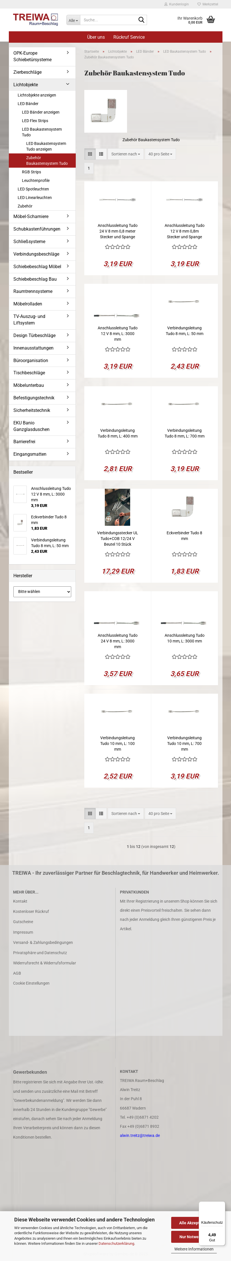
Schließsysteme (29, 241)
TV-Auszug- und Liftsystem (29, 320)
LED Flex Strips (35, 120)
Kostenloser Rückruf (31, 911)
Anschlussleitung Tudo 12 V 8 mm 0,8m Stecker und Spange (185, 231)
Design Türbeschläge (34, 335)
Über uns (96, 37)
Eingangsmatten (29, 454)
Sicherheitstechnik (31, 410)
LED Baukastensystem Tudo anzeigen (46, 146)
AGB (17, 973)
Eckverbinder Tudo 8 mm (184, 536)
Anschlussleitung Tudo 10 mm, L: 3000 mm (185, 638)
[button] (90, 154)
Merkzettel (207, 4)
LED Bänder (28, 103)
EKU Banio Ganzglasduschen (31, 426)
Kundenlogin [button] (176, 4)
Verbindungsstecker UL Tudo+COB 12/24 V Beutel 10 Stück (117, 539)
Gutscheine (23, 921)
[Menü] (221, 1205)
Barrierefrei (24, 441)
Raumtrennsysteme (32, 291)
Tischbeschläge (29, 372)
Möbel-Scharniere (30, 216)
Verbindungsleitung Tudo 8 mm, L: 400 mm (118, 433)
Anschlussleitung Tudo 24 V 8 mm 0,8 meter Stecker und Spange (118, 231)
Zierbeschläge (27, 72)
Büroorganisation (30, 360)
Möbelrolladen (27, 304)
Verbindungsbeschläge (36, 254)
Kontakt (20, 901)
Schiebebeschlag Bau (35, 279)
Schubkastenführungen (36, 229)
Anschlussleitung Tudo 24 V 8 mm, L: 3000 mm (118, 641)
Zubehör (25, 206)
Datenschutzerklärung (116, 1243)
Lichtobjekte (25, 84)
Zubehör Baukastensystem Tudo (47, 160)
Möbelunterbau (28, 385)
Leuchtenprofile (36, 180)
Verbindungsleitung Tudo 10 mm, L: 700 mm (184, 743)
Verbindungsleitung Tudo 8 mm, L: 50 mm (184, 331)
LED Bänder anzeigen (41, 112)
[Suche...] (73, 20)
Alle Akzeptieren (194, 1223)
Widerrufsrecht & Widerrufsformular (44, 963)
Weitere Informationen (194, 1249)
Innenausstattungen (33, 348)
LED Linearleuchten (35, 197)
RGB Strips (31, 172)
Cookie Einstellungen (31, 983)
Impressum (23, 932)
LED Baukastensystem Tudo (42, 132)
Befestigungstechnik (33, 398)
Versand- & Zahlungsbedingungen (43, 942)
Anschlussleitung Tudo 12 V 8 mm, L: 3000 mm (118, 334)
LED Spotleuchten (33, 189)
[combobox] (126, 154)
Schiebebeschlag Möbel (37, 266)
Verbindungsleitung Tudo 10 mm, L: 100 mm (117, 743)
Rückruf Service (129, 37)
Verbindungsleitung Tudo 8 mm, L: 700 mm (185, 433)
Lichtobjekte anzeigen (37, 95)
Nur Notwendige (194, 1237)
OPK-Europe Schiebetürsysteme (32, 56)
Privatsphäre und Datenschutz (40, 952)
